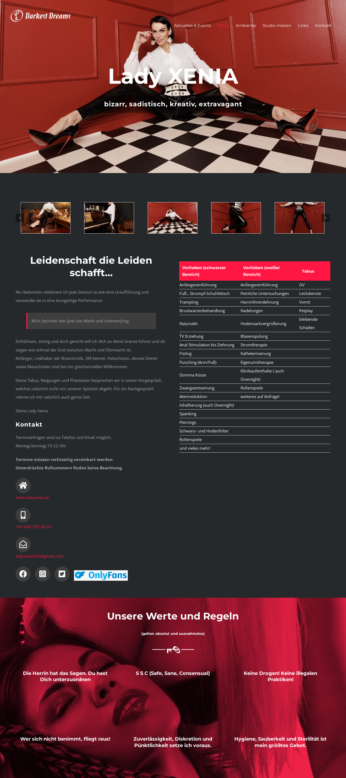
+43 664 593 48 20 (33, 526)
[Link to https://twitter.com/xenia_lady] (62, 574)
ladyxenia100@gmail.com (39, 556)
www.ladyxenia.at (32, 497)
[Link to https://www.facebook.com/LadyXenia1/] (23, 574)
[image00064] (172, 217)
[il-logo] (101, 572)
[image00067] (45, 217)
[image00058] (299, 217)
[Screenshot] (235, 217)
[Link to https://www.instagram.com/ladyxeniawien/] (42, 574)
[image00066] (108, 217)
